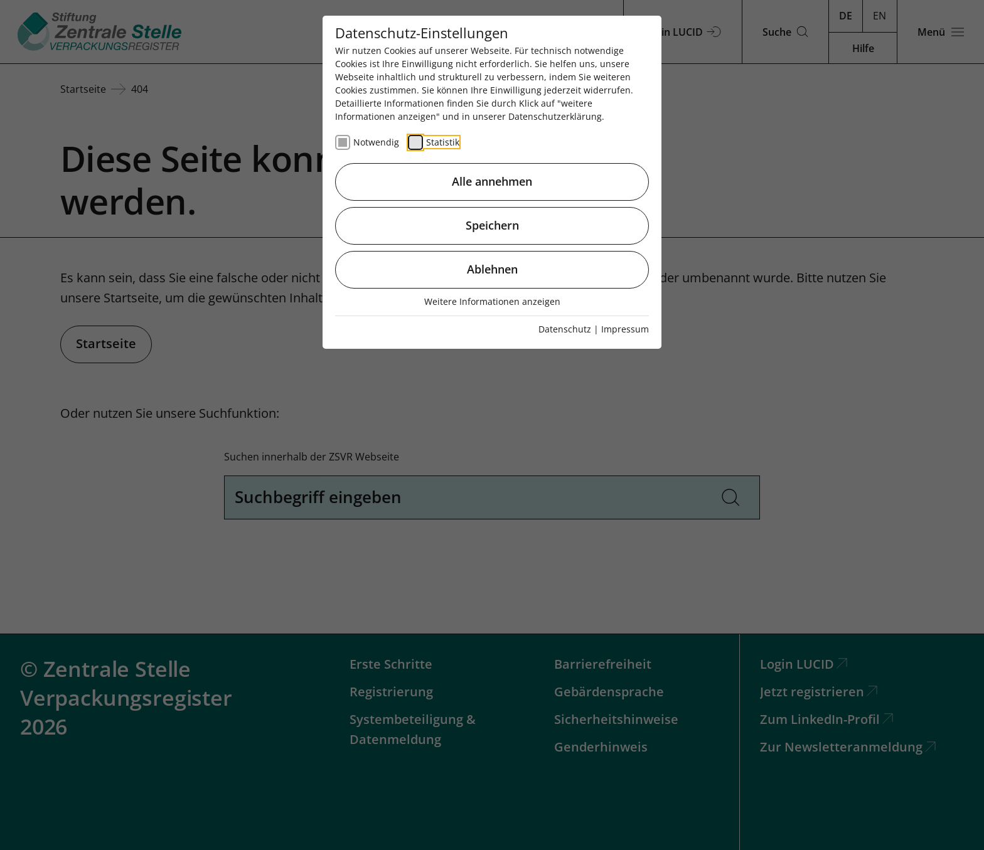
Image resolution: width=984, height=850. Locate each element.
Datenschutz (564, 329)
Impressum (625, 329)
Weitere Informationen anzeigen (492, 301)
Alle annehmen (492, 181)
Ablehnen (492, 269)
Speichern (492, 225)
